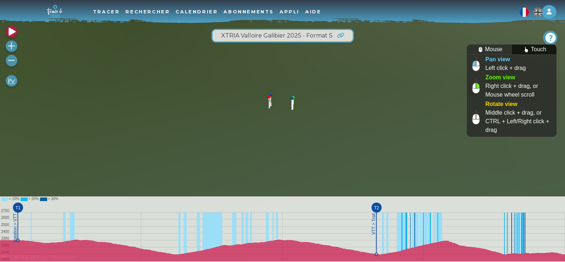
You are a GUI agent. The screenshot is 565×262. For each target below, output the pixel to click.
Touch (534, 49)
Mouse (489, 49)
